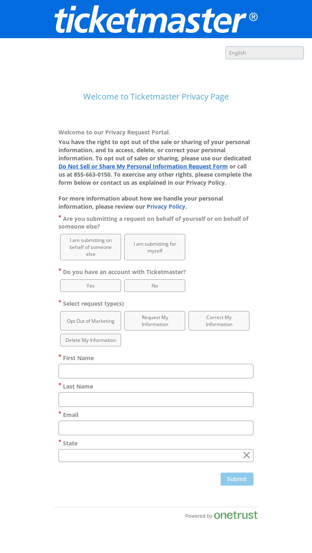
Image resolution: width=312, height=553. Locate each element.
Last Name (75, 386)
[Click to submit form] (237, 479)
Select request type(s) (91, 303)
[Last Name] (156, 399)
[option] (90, 247)
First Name (76, 358)
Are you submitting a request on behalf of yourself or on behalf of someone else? (153, 222)
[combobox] (264, 52)
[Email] (156, 428)
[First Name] (156, 371)
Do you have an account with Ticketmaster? (122, 272)
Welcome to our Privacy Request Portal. (114, 132)
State (68, 443)
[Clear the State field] (247, 455)
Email (68, 415)
